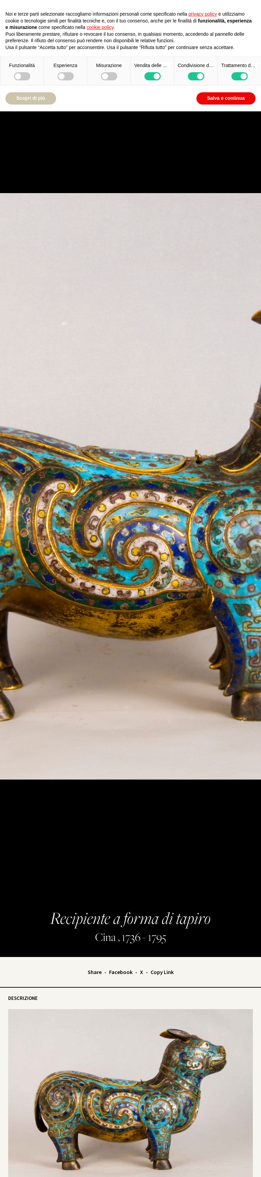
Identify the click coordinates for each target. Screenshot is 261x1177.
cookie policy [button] (100, 27)
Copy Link (162, 972)
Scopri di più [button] (30, 98)
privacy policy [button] (203, 14)
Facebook (121, 972)
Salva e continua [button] (226, 98)
